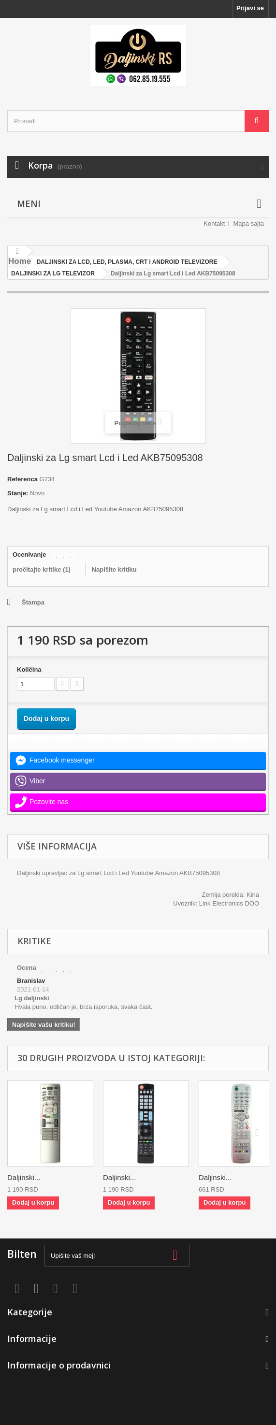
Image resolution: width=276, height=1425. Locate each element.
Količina (29, 669)
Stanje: (17, 493)
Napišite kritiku (114, 569)
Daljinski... (23, 1177)
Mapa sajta (248, 223)
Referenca (22, 479)
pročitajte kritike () (42, 569)
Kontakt (214, 223)
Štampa (33, 602)
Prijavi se (250, 8)
